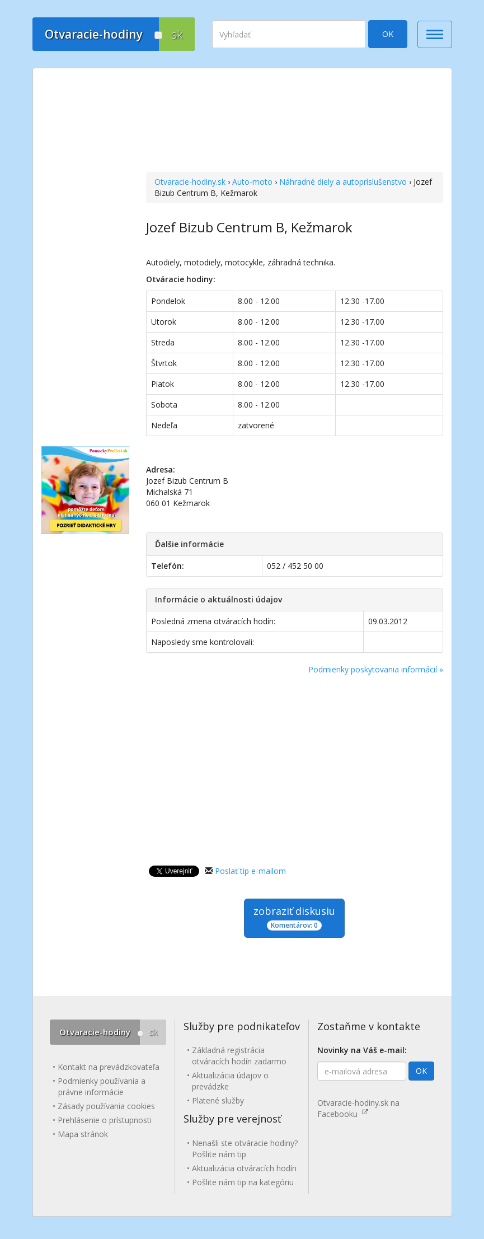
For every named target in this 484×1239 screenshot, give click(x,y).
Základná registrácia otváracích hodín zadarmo (239, 1056)
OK (387, 34)
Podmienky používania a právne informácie (101, 1086)
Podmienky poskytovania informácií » (375, 669)
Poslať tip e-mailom (250, 871)
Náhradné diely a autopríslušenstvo (343, 181)
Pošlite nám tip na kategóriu (243, 1182)
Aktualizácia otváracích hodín (244, 1168)
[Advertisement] (294, 121)
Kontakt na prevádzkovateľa (108, 1067)
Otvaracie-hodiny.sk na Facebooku (358, 1108)
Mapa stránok (83, 1134)
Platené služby (218, 1100)
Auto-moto (252, 181)
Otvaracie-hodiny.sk (189, 181)
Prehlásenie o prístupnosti (105, 1120)
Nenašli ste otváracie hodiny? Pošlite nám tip (245, 1148)
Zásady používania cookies (106, 1106)
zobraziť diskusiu (294, 917)
